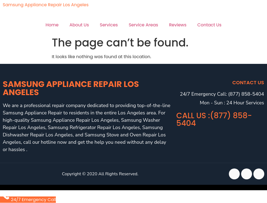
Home (52, 25)
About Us (79, 25)
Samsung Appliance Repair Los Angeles (46, 5)
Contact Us (209, 25)
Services (109, 25)
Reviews (177, 25)
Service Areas (143, 25)
